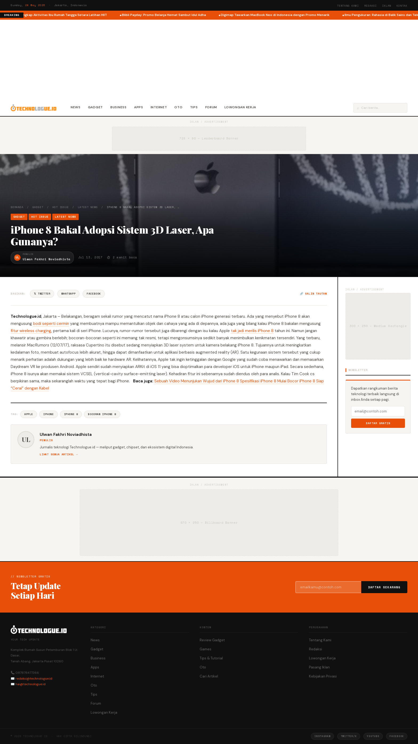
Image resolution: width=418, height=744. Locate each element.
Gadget (95, 107)
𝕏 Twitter (42, 294)
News (76, 107)
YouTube (373, 736)
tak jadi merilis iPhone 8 (252, 330)
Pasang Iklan (319, 667)
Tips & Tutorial (211, 658)
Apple (28, 414)
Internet (159, 107)
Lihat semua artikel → (59, 454)
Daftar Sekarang (384, 587)
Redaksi (370, 6)
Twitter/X (349, 736)
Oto (178, 107)
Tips (194, 107)
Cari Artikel (209, 676)
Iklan (386, 6)
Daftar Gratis (378, 423)
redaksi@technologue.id (33, 678)
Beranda (17, 207)
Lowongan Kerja (240, 107)
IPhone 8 (71, 414)
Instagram (322, 736)
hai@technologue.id (30, 684)
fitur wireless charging (31, 330)
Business (118, 107)
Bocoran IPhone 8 (102, 414)
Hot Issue (60, 207)
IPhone (48, 414)
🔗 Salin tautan (313, 294)
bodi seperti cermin (51, 323)
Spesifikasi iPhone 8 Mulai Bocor (269, 381)
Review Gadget (212, 640)
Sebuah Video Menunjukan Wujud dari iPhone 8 (196, 381)
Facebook (94, 294)
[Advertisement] (209, 59)
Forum (211, 107)
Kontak (401, 6)
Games (205, 649)
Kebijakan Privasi (323, 676)
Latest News (88, 207)
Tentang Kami (348, 6)
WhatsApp (68, 294)
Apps (138, 107)
